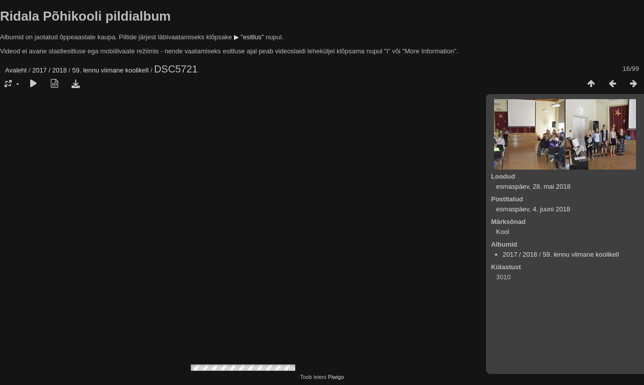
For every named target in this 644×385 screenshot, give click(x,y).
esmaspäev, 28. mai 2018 (533, 186)
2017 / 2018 (49, 70)
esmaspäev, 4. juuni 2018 (533, 209)
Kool (502, 232)
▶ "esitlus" (249, 37)
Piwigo (336, 377)
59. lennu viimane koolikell (110, 70)
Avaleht (16, 70)
